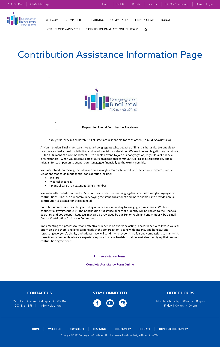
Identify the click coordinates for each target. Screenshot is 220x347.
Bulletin (120, 4)
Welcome (53, 19)
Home (106, 4)
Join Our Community (177, 4)
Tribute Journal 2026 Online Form (112, 29)
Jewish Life (74, 19)
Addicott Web (152, 335)
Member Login (204, 4)
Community (119, 19)
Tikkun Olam (145, 19)
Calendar (153, 4)
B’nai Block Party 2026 (63, 29)
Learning (97, 19)
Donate (136, 4)
